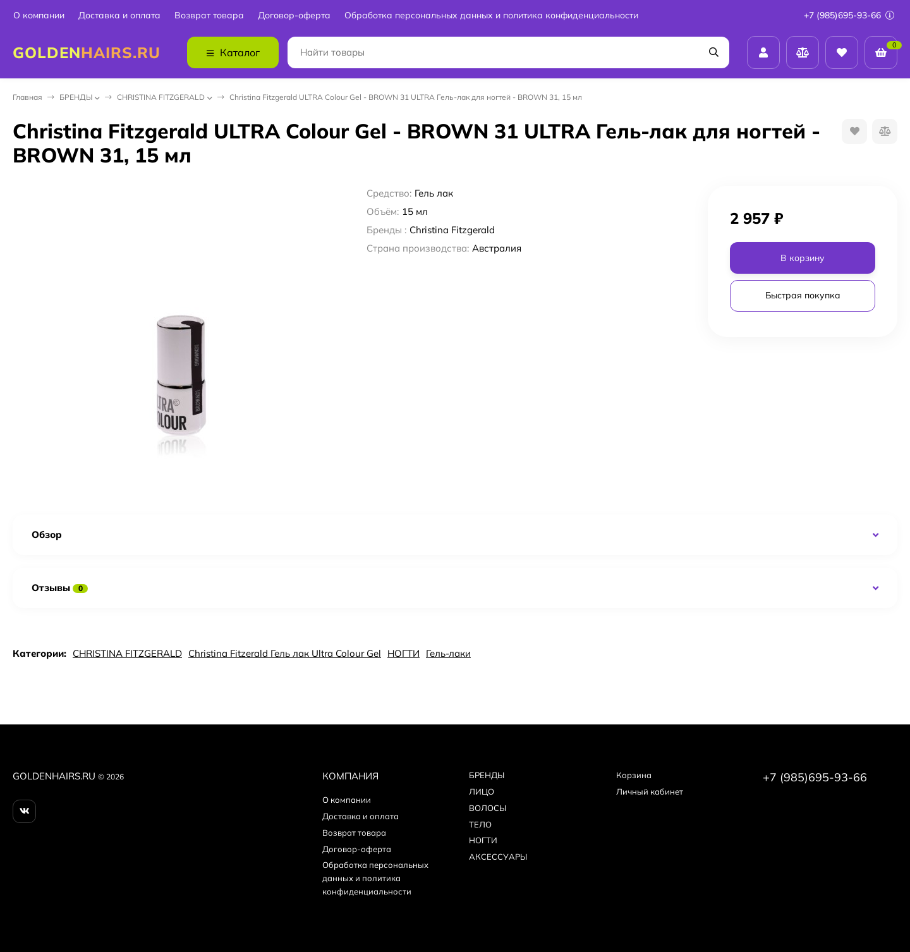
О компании (38, 15)
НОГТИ (403, 653)
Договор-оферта (294, 15)
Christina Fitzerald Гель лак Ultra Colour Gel (284, 653)
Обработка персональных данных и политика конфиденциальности (491, 15)
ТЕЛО (480, 824)
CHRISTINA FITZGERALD (161, 97)
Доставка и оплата (119, 15)
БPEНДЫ (75, 97)
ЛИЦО (481, 791)
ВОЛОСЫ (487, 808)
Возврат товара (209, 15)
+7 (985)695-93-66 (849, 15)
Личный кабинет (649, 791)
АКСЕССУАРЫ (498, 856)
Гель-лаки (448, 653)
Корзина (634, 775)
